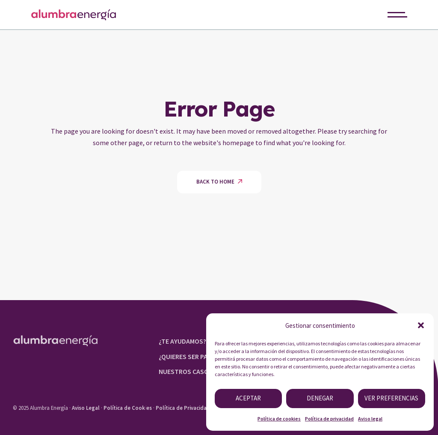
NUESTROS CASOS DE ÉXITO (200, 371)
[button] (421, 325)
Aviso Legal (86, 407)
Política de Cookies (128, 407)
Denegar (320, 398)
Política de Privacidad (183, 407)
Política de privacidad (329, 418)
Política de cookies (279, 418)
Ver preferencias (391, 398)
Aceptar (248, 398)
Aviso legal (370, 418)
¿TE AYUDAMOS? (182, 341)
